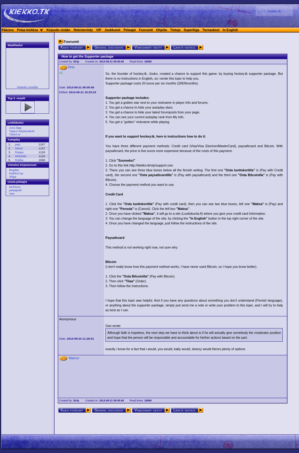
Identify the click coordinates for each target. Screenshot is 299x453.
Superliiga (191, 30)
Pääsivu (8, 30)
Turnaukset (211, 30)
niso (11, 193)
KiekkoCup (16, 173)
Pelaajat (130, 30)
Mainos (74, 358)
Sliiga (12, 176)
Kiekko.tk (274, 11)
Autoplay (14, 139)
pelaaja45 (15, 190)
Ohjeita (161, 30)
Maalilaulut (15, 45)
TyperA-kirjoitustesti (21, 131)
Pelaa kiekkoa (27, 30)
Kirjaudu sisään (58, 30)
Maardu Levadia (27, 87)
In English (230, 30)
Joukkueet (113, 30)
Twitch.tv (14, 134)
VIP (98, 30)
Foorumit (146, 30)
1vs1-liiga (15, 127)
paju (17, 144)
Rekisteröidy (83, 30)
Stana (18, 148)
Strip (76, 61)
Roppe (19, 152)
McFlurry (14, 186)
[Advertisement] (26, 292)
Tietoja (175, 30)
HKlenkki (20, 156)
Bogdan (14, 170)
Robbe (19, 160)
